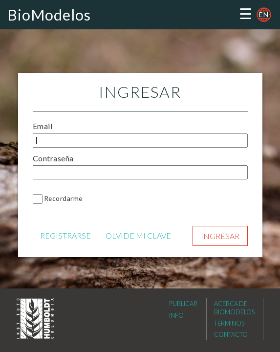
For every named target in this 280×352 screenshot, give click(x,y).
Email (43, 126)
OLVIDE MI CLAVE (138, 235)
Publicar (183, 304)
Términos (229, 323)
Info (176, 315)
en (264, 14)
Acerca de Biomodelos (234, 308)
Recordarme (63, 198)
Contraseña (53, 158)
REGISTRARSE (65, 235)
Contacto (231, 334)
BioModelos (49, 14)
